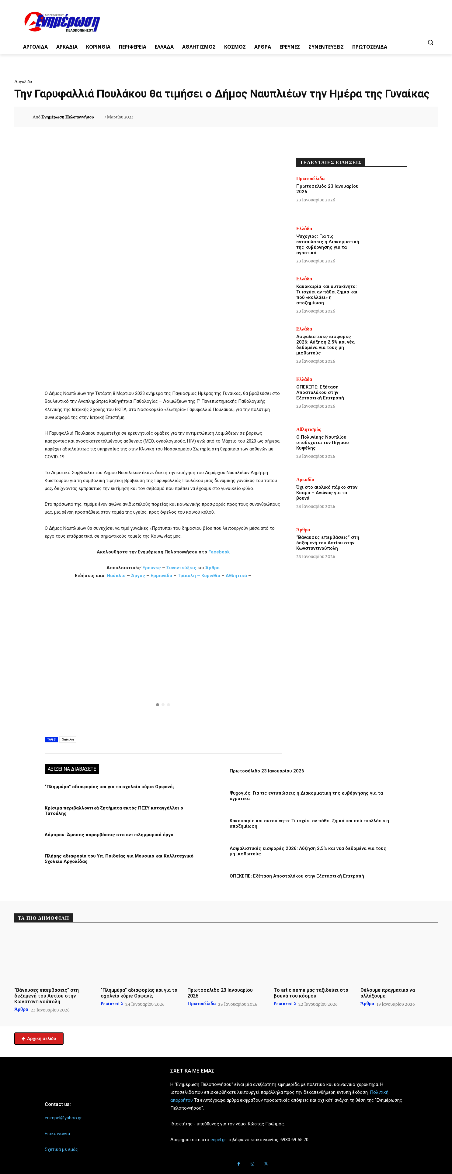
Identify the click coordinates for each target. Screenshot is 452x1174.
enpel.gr (218, 1139)
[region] (163, 656)
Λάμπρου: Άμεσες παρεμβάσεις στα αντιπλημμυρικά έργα (109, 834)
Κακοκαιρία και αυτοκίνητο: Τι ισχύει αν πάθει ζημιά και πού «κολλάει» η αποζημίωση (326, 295)
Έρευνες (152, 567)
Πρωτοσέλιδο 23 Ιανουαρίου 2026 (267, 771)
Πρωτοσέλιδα (310, 178)
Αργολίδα (23, 81)
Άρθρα (212, 567)
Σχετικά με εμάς (61, 1149)
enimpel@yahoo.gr (63, 1118)
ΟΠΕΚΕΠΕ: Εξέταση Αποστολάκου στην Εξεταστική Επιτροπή (297, 876)
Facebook (219, 552)
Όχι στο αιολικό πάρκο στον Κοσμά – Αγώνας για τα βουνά (326, 492)
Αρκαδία (305, 479)
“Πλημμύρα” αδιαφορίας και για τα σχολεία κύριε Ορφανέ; (109, 786)
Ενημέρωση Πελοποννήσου (67, 117)
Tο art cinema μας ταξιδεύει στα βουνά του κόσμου (311, 992)
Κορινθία (210, 575)
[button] (430, 42)
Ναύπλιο (117, 575)
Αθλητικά (237, 575)
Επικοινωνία (57, 1133)
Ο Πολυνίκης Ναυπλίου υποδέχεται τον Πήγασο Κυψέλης (322, 442)
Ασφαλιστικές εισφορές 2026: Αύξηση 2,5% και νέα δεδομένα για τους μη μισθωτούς (325, 345)
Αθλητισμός (308, 429)
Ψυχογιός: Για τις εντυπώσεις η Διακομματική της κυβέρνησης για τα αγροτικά (327, 244)
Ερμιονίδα (162, 575)
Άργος (138, 575)
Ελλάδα (304, 228)
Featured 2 (112, 1003)
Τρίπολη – (189, 575)
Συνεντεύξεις (181, 567)
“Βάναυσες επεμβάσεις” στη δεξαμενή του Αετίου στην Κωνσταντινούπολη (327, 543)
